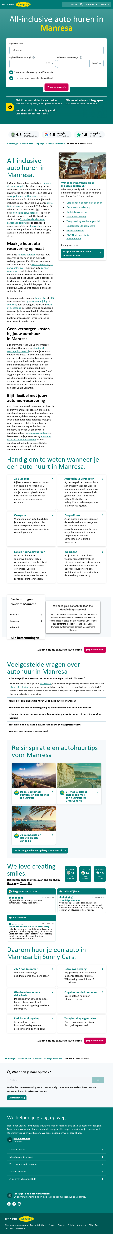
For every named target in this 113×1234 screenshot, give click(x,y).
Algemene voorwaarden (16, 1225)
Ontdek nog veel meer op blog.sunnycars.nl (40, 850)
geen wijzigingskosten (38, 433)
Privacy (52, 1225)
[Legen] (101, 50)
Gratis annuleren (75, 230)
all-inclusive (45, 683)
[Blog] (19, 1204)
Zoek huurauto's (57, 87)
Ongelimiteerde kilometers (81, 226)
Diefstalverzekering (77, 212)
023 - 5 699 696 (22, 1138)
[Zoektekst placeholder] (49, 1080)
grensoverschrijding (37, 301)
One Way (12, 304)
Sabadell (26, 627)
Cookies (61, 1225)
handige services (26, 254)
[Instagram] (14, 1204)
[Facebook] (9, 1204)
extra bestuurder (40, 264)
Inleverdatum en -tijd (69, 57)
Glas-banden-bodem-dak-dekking (84, 202)
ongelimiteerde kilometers (24, 196)
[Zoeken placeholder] (98, 1080)
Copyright (82, 1225)
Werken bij (21, 1229)
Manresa (26, 614)
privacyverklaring (38, 1091)
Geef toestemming (17, 1098)
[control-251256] (25, 64)
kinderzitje (40, 298)
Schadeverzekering (76, 216)
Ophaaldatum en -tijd (22, 57)
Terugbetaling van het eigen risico (84, 221)
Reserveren (95, 649)
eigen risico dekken (19, 687)
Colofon (71, 1225)
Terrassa (26, 621)
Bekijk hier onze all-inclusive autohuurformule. (82, 253)
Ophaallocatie (16, 43)
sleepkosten (35, 226)
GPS (52, 298)
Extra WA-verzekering (78, 207)
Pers (97, 1225)
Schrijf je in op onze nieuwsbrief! (32, 1193)
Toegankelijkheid (38, 1225)
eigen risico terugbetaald (24, 212)
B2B (91, 1225)
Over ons (9, 1229)
